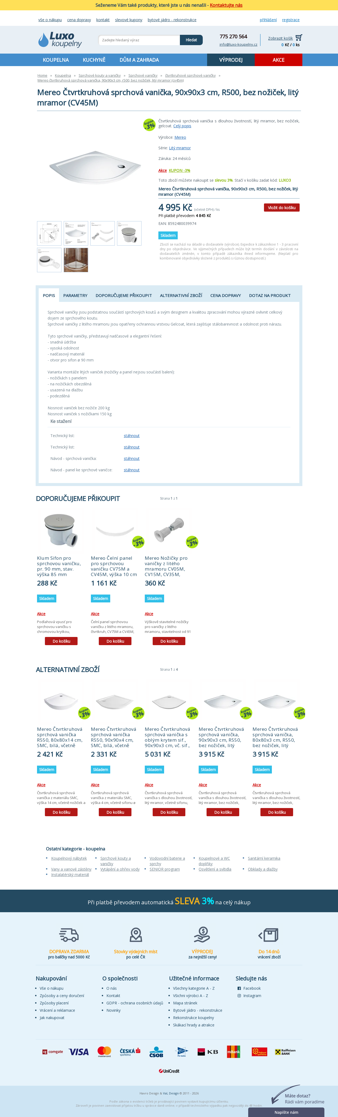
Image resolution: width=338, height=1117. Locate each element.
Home (42, 75)
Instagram (249, 995)
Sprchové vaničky (143, 75)
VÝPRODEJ (230, 60)
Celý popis (182, 125)
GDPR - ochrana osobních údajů (134, 1002)
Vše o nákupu (50, 19)
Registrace (291, 19)
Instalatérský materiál (70, 874)
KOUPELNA (56, 60)
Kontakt (103, 19)
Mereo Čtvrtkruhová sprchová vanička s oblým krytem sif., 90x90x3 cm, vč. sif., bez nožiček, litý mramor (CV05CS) (167, 742)
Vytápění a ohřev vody (120, 869)
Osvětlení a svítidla (215, 869)
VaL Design (171, 1093)
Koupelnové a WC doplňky (214, 861)
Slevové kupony (128, 19)
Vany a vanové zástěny (71, 869)
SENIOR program (165, 869)
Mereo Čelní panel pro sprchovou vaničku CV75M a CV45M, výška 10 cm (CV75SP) (114, 569)
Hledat (188, 38)
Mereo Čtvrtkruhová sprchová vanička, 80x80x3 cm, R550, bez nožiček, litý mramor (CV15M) (275, 740)
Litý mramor (180, 147)
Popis (49, 295)
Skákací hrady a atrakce (193, 1025)
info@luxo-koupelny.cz (238, 44)
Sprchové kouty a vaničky (100, 75)
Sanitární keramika (264, 858)
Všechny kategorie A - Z (194, 988)
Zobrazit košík (280, 38)
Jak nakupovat (52, 1017)
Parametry (75, 295)
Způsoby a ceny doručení (62, 995)
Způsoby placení (54, 1002)
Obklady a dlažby (263, 869)
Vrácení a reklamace (57, 1010)
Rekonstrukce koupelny (193, 1017)
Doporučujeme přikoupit (124, 295)
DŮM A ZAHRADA (139, 60)
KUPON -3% (179, 170)
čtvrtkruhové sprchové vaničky (190, 75)
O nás (111, 988)
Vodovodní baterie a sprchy (167, 861)
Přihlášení (268, 19)
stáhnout (132, 435)
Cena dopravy (79, 19)
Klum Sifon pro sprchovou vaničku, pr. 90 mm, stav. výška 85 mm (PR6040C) (59, 569)
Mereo (180, 137)
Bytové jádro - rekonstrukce (172, 19)
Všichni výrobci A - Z (190, 995)
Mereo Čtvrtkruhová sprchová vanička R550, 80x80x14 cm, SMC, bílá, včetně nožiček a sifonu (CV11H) (59, 742)
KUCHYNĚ (94, 60)
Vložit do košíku (282, 207)
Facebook (249, 988)
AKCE (278, 60)
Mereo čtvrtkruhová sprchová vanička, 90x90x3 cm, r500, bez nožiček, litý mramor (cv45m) (111, 80)
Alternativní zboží (181, 295)
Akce (162, 170)
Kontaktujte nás (226, 5)
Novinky (113, 1010)
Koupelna (63, 75)
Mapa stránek (185, 1002)
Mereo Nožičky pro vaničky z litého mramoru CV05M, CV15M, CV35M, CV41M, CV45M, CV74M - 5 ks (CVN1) (167, 571)
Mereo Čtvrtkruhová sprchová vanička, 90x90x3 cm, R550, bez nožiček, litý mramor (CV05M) (221, 740)
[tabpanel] (61, 578)
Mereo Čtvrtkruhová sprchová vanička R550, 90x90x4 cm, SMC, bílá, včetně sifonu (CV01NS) (113, 740)
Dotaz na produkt (270, 295)
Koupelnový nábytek (69, 858)
